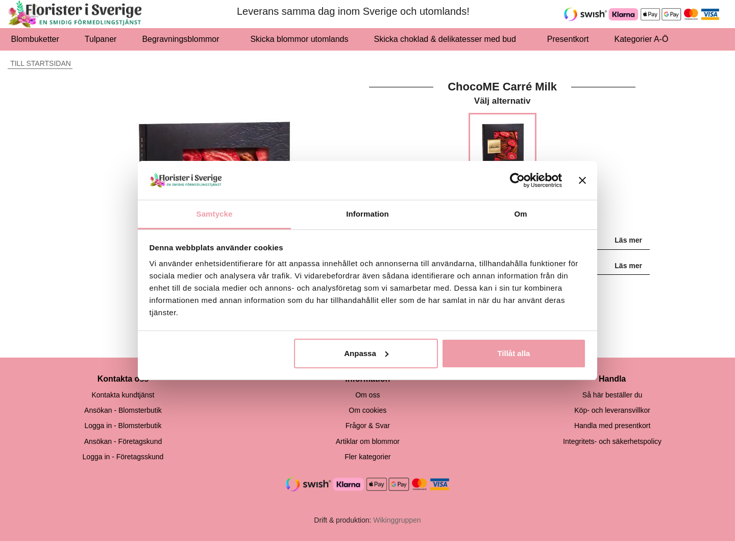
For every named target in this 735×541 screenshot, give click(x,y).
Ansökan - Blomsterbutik (123, 410)
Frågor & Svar (368, 425)
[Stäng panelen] (582, 180)
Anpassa (366, 353)
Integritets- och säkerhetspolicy (612, 441)
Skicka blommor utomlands (299, 39)
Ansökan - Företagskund (123, 441)
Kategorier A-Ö (644, 39)
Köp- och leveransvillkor (612, 410)
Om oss (367, 395)
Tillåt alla (513, 353)
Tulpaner (101, 39)
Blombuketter (35, 39)
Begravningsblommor (183, 39)
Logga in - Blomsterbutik (122, 425)
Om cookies (367, 410)
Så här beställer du (612, 395)
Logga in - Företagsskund (123, 457)
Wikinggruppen (397, 520)
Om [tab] (520, 213)
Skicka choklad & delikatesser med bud (448, 39)
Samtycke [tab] (215, 213)
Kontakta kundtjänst (122, 395)
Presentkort (568, 39)
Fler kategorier (367, 457)
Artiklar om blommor (368, 441)
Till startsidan (39, 63)
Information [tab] (367, 213)
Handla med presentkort (612, 425)
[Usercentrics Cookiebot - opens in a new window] (517, 180)
